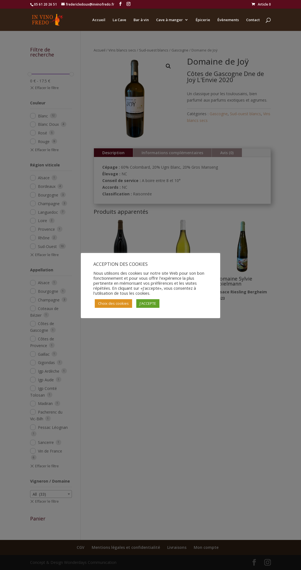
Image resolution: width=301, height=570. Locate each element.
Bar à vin (141, 20)
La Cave (119, 20)
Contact (253, 20)
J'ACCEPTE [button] (148, 303)
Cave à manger (169, 20)
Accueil (98, 20)
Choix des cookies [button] (113, 303)
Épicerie (203, 20)
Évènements (228, 20)
